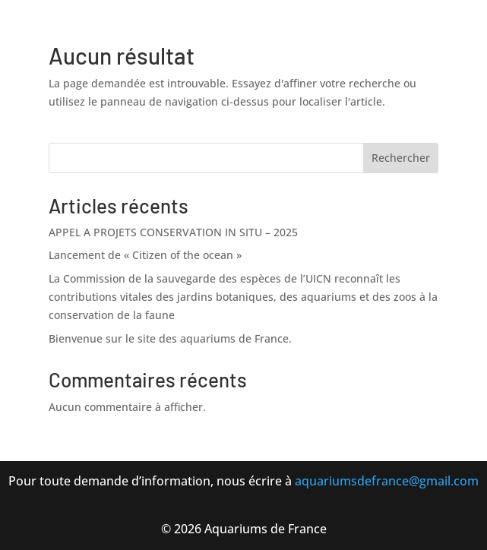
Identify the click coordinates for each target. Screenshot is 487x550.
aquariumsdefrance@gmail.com (387, 481)
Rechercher (401, 157)
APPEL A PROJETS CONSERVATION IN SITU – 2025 (173, 232)
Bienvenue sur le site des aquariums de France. (170, 338)
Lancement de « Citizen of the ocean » (145, 255)
